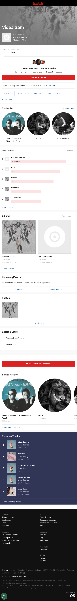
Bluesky (43, 555)
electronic (8, 93)
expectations (24, 477)
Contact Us (6, 520)
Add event (19, 289)
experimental (23, 93)
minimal (37, 93)
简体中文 (21, 573)
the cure (21, 454)
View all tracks (8, 207)
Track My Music (45, 517)
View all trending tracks (11, 501)
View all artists (69, 108)
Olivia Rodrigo (23, 445)
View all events (56, 289)
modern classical (53, 93)
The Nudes (16, 197)
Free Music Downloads (11, 540)
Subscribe (44, 540)
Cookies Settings (9, 583)
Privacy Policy (50, 580)
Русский (70, 570)
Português (60, 570)
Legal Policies (61, 580)
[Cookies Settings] (4, 596)
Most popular (67, 216)
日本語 (45, 570)
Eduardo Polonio (63, 138)
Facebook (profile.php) (15, 338)
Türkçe (13, 573)
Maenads (15, 187)
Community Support (48, 520)
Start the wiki (49, 85)
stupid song (23, 442)
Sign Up (43, 535)
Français (29, 570)
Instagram (44, 558)
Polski (52, 570)
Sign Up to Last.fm (38, 77)
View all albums (8, 268)
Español (21, 570)
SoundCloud (11, 344)
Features (5, 525)
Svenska (5, 573)
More (74, 159)
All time (70, 150)
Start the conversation (40, 364)
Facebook (44, 549)
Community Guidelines (48, 523)
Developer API (7, 537)
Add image (39, 323)
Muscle (14, 177)
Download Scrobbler (10, 535)
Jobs (4, 523)
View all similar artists (11, 427)
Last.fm (39, 3)
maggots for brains (26, 465)
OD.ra (38, 138)
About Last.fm (8, 517)
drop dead (22, 489)
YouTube (43, 560)
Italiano (38, 570)
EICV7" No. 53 (8, 256)
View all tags (7, 99)
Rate (13, 167)
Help (41, 525)
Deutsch (12, 570)
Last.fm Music (21, 583)
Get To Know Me (20, 37)
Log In (42, 537)
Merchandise (7, 543)
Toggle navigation (3, 3)
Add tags (66, 93)
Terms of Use (39, 580)
